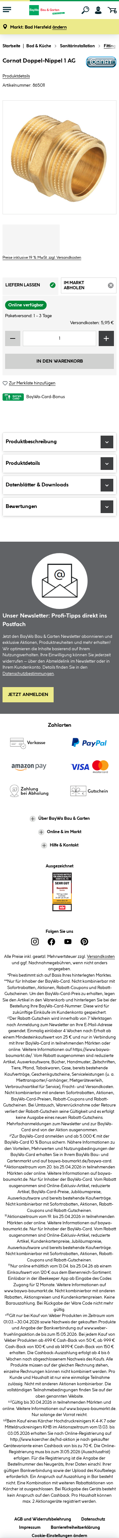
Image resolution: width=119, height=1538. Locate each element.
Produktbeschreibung (59, 442)
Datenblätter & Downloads (59, 485)
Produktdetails (16, 76)
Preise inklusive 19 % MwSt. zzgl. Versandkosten (42, 257)
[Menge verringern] (12, 338)
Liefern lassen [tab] (31, 287)
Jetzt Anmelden (28, 694)
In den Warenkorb (59, 361)
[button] (38, 27)
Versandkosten (101, 957)
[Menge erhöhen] (106, 338)
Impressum (30, 1526)
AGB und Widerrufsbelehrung (42, 1518)
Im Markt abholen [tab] (90, 286)
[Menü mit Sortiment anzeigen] (7, 10)
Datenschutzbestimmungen (28, 674)
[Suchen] (85, 10)
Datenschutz (93, 1518)
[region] (59, 157)
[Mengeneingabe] (59, 338)
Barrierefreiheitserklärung (75, 1526)
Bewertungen (59, 506)
